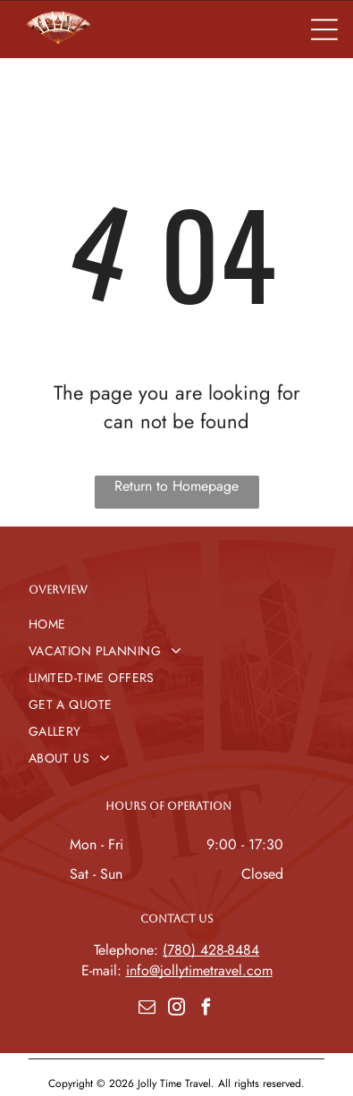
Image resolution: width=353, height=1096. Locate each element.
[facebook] (206, 1009)
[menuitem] (176, 624)
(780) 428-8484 (211, 950)
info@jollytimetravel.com (199, 970)
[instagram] (176, 1009)
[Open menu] (324, 29)
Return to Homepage (176, 486)
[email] (147, 1009)
